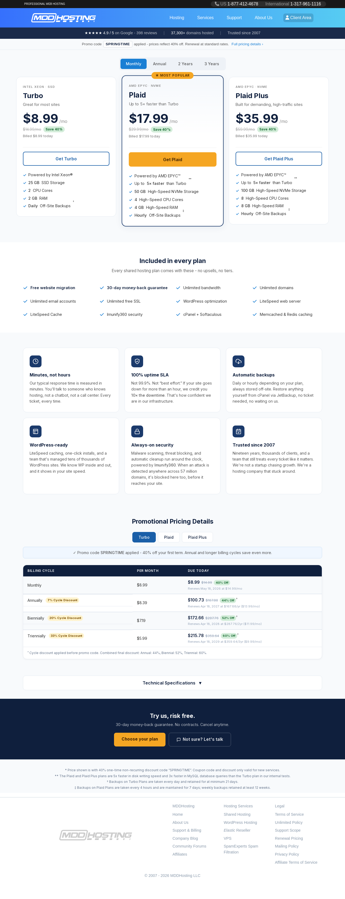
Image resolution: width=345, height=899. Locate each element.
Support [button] (234, 17)
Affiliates (179, 854)
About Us (180, 822)
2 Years (185, 63)
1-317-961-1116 (305, 4)
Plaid (169, 537)
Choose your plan (140, 739)
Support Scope (288, 830)
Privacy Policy (287, 854)
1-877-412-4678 (242, 4)
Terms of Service (289, 814)
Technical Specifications (172, 683)
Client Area (298, 17)
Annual (159, 63)
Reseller (237, 830)
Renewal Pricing (289, 838)
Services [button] (205, 17)
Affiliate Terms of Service (296, 862)
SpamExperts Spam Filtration (241, 849)
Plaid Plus (197, 537)
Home (177, 814)
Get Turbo (66, 158)
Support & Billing (186, 830)
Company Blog (185, 838)
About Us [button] (263, 17)
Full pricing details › (247, 44)
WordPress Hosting (240, 822)
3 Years (212, 63)
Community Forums (189, 846)
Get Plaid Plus (278, 158)
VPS (228, 838)
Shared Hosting (237, 814)
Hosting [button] (177, 17)
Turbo (144, 537)
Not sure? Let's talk (200, 739)
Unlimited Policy (288, 822)
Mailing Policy (287, 846)
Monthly (133, 63)
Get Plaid (172, 159)
